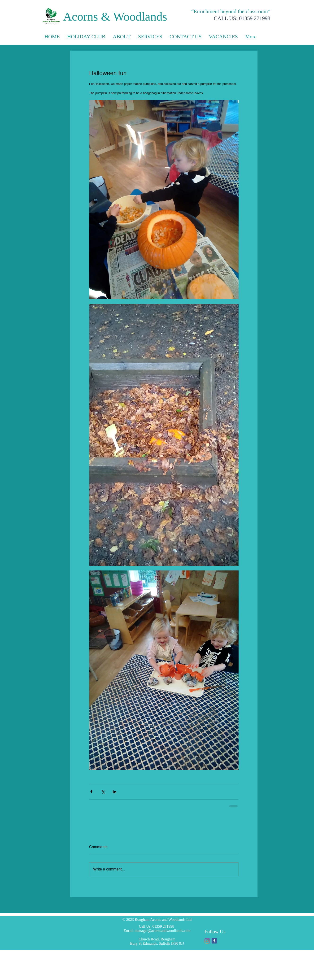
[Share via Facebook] (91, 791)
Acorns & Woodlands (115, 16)
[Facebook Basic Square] (214, 941)
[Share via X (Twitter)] (103, 791)
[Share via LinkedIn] (114, 791)
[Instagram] (207, 941)
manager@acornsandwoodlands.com (163, 931)
